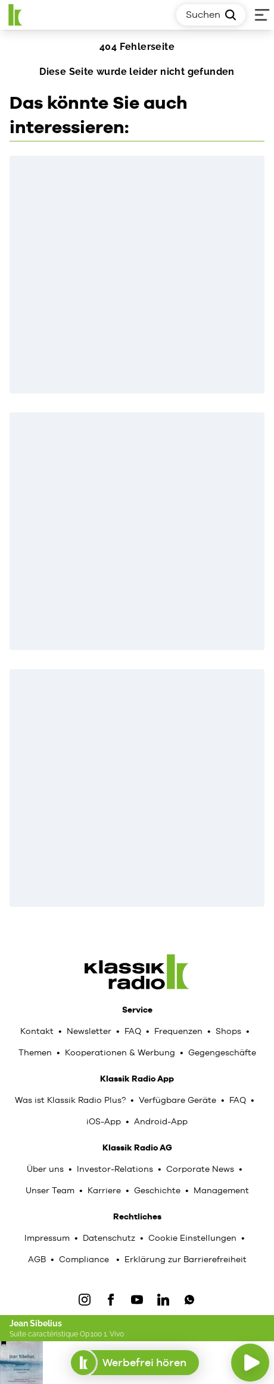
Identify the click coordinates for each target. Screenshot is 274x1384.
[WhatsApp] (189, 1300)
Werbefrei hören (134, 1362)
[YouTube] (137, 1300)
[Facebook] (111, 1300)
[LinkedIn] (163, 1300)
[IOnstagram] (85, 1300)
